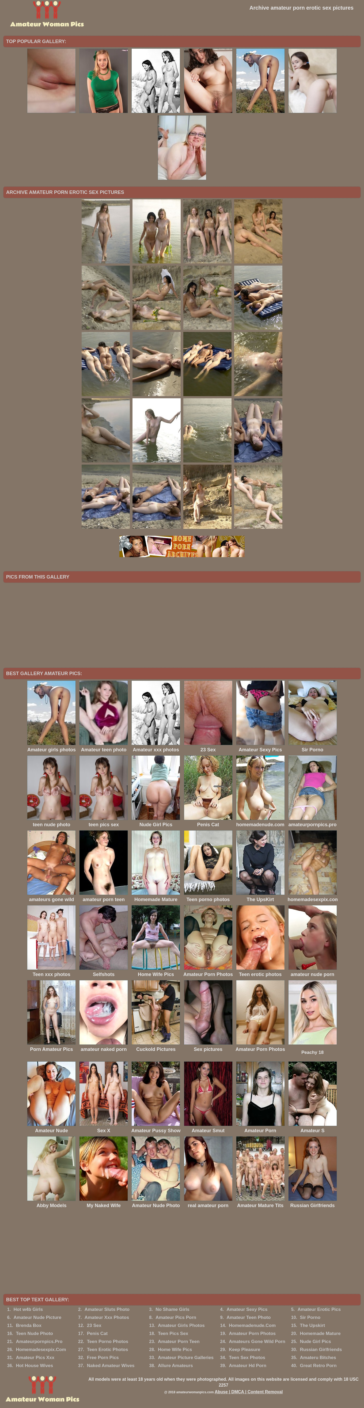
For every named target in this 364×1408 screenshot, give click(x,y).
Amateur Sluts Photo (107, 1309)
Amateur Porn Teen (179, 1341)
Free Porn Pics (103, 1357)
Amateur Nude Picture (38, 1317)
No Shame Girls (172, 1309)
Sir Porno (310, 1317)
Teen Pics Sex (173, 1333)
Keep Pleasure (244, 1349)
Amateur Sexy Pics (246, 1309)
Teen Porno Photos (107, 1341)
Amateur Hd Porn (247, 1365)
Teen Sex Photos (247, 1357)
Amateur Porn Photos (252, 1333)
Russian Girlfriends (321, 1349)
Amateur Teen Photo (248, 1317)
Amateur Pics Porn (176, 1317)
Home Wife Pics (175, 1349)
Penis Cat (97, 1333)
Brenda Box (28, 1325)
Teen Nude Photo (34, 1333)
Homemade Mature (320, 1333)
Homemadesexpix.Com (41, 1349)
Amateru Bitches (318, 1357)
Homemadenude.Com (252, 1325)
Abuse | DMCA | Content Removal (249, 1392)
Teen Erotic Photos (107, 1349)
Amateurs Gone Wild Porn (257, 1341)
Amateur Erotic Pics (319, 1309)
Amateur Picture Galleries (186, 1357)
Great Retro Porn (318, 1365)
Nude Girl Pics (315, 1341)
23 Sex (94, 1325)
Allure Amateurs (175, 1365)
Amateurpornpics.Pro (39, 1341)
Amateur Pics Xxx (35, 1357)
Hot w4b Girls (28, 1309)
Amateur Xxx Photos (107, 1317)
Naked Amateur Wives (111, 1365)
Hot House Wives (34, 1365)
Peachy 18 (312, 1052)
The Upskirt (312, 1325)
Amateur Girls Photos (181, 1325)
